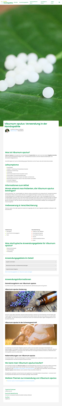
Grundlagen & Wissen (44, 2)
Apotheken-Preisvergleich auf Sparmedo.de (29, 373)
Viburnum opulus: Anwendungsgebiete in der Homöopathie (21, 388)
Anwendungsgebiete (23, 2)
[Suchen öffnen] (59, 2)
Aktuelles (16, 2)
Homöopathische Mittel (33, 2)
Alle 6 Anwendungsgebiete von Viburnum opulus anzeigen (18, 275)
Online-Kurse (52, 2)
